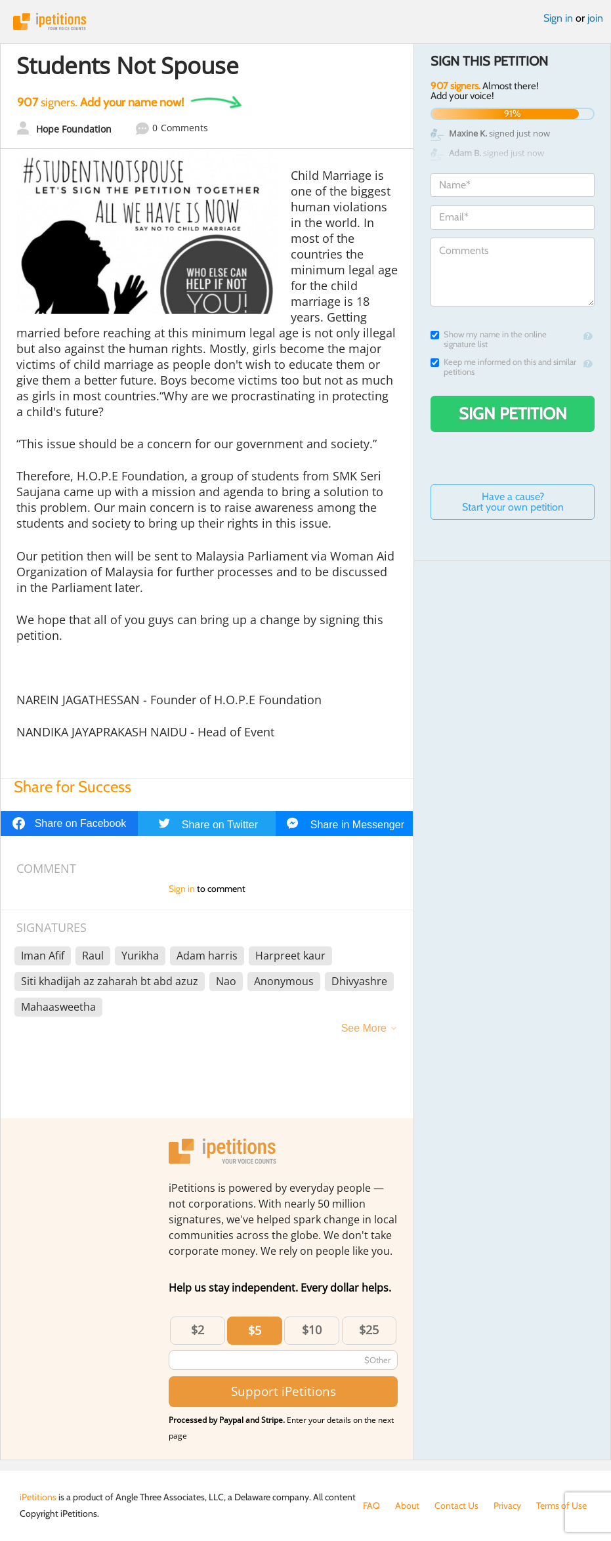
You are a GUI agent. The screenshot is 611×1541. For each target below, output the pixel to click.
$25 (369, 1330)
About (407, 1505)
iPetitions (305, 21)
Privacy (507, 1505)
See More (364, 1028)
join (595, 18)
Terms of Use (561, 1505)
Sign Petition (513, 413)
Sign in (558, 18)
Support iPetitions (283, 1391)
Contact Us (456, 1505)
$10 (312, 1330)
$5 (254, 1330)
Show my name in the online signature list (489, 339)
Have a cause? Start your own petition (513, 501)
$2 (197, 1330)
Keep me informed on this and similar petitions (503, 367)
